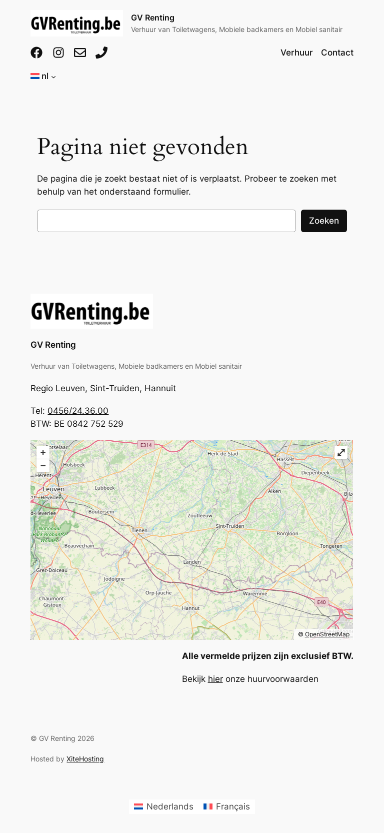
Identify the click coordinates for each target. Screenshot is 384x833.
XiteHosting (85, 758)
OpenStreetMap (327, 634)
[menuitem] (163, 806)
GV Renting (152, 18)
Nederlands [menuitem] (170, 806)
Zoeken (324, 221)
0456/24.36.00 (78, 411)
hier (215, 679)
